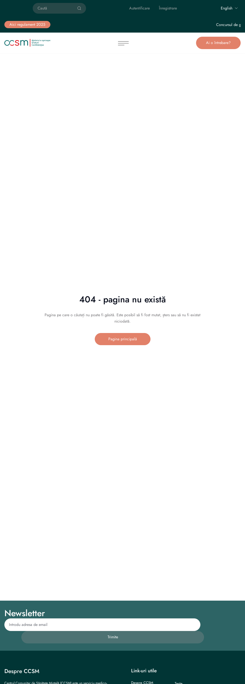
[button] (27, 24)
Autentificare (139, 8)
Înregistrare (168, 8)
